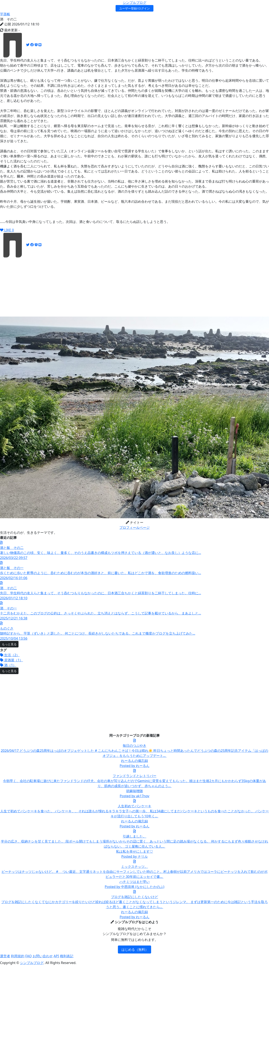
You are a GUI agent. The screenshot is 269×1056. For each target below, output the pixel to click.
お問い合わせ (43, 956)
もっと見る (9, 644)
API (56, 956)
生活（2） (10, 655)
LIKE (7, 230)
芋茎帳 (5, 14)
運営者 (5, 956)
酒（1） (8, 665)
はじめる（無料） (134, 949)
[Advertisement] (83, 287)
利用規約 (17, 956)
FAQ (28, 956)
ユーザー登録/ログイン (134, 8)
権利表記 (66, 956)
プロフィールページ (134, 527)
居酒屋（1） (11, 660)
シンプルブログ (134, 2)
